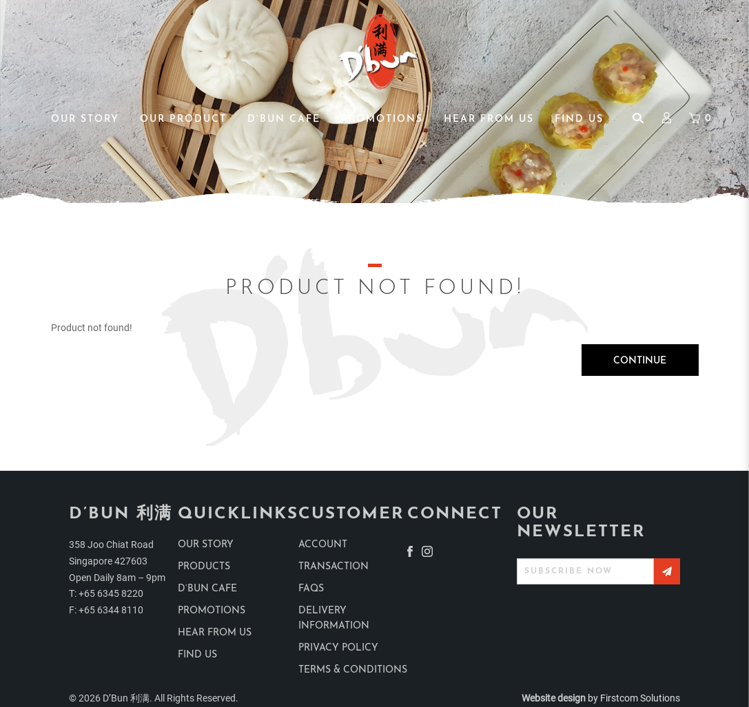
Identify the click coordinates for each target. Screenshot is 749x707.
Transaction (333, 567)
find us (197, 655)
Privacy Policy (338, 648)
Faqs (311, 589)
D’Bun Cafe (207, 589)
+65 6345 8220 (111, 593)
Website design (554, 698)
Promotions (211, 611)
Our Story (206, 545)
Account (322, 545)
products (204, 567)
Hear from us (215, 633)
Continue (639, 361)
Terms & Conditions (352, 670)
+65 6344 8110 (111, 609)
